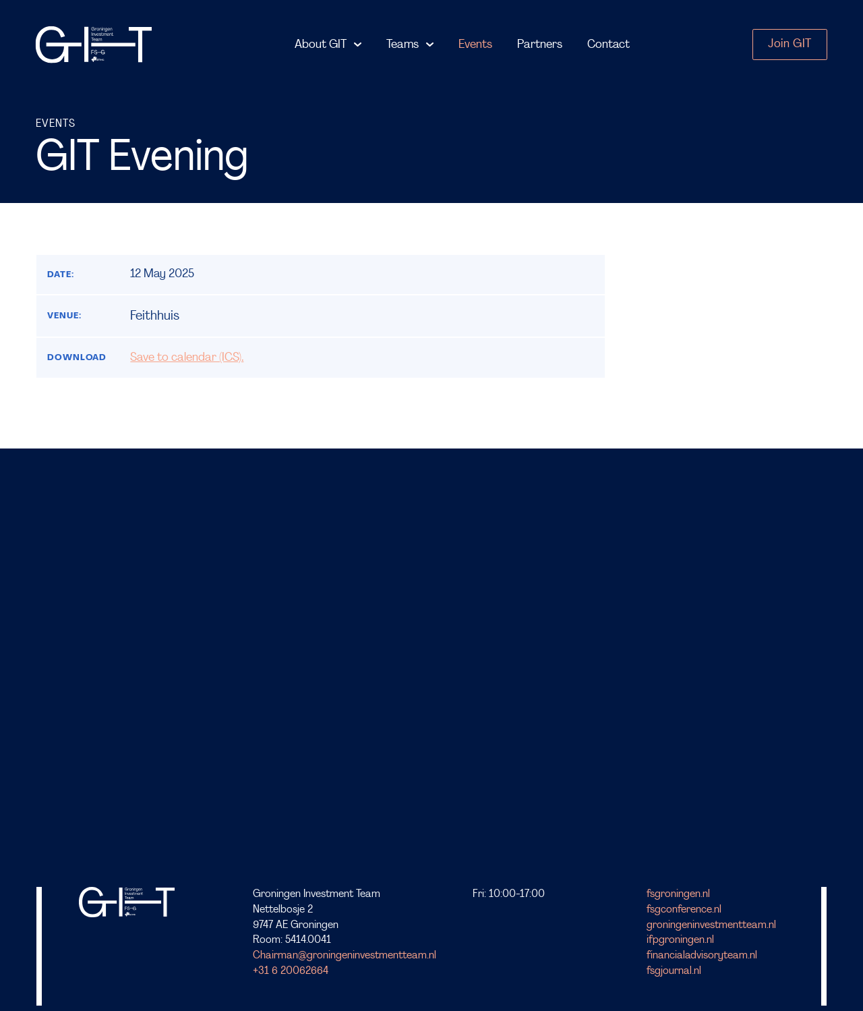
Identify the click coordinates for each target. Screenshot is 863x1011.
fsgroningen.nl (678, 894)
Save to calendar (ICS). (186, 357)
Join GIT (789, 44)
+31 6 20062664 (290, 971)
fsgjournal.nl (674, 971)
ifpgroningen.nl (680, 940)
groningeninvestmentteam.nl (711, 925)
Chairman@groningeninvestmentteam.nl (344, 955)
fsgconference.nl (684, 909)
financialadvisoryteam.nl (702, 955)
